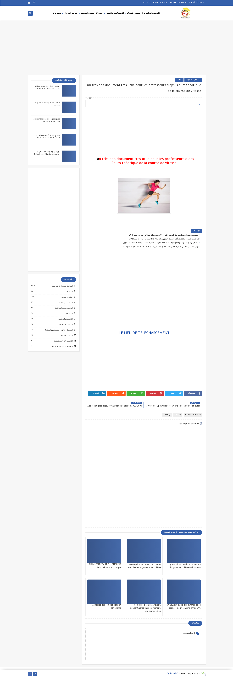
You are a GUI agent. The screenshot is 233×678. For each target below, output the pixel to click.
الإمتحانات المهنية (114, 13)
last (179, 80)
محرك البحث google (178, 3)
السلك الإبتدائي (65, 302)
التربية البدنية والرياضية (61, 286)
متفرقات (56, 13)
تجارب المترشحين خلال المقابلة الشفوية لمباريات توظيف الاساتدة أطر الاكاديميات (160, 247)
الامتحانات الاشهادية (62, 341)
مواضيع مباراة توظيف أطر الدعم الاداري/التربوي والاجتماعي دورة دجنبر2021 (164, 239)
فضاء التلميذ (87, 13)
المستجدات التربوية (150, 13)
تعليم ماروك (172, 674)
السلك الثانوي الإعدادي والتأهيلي (57, 330)
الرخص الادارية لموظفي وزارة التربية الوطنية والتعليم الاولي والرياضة (46, 89)
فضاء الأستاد (133, 13)
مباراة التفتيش (65, 324)
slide (166, 415)
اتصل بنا (146, 3)
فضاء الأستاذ (66, 297)
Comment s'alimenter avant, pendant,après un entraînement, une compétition (145, 608)
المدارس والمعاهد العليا (61, 346)
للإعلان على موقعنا (160, 3)
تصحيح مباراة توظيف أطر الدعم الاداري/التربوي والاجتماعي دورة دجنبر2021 (164, 235)
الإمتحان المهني (65, 319)
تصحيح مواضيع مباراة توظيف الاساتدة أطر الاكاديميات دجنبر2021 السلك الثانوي (161, 243)
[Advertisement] (116, 49)
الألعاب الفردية (193, 80)
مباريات (98, 13)
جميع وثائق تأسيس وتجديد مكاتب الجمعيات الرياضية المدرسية (47, 138)
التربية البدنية (70, 13)
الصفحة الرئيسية (196, 3)
